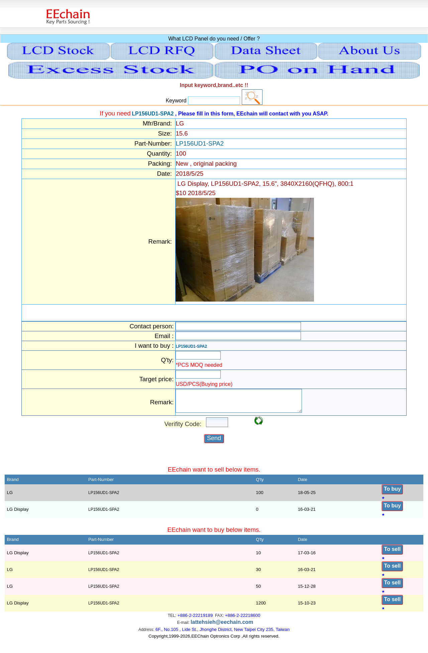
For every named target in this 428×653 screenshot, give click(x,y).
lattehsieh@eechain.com (222, 626)
